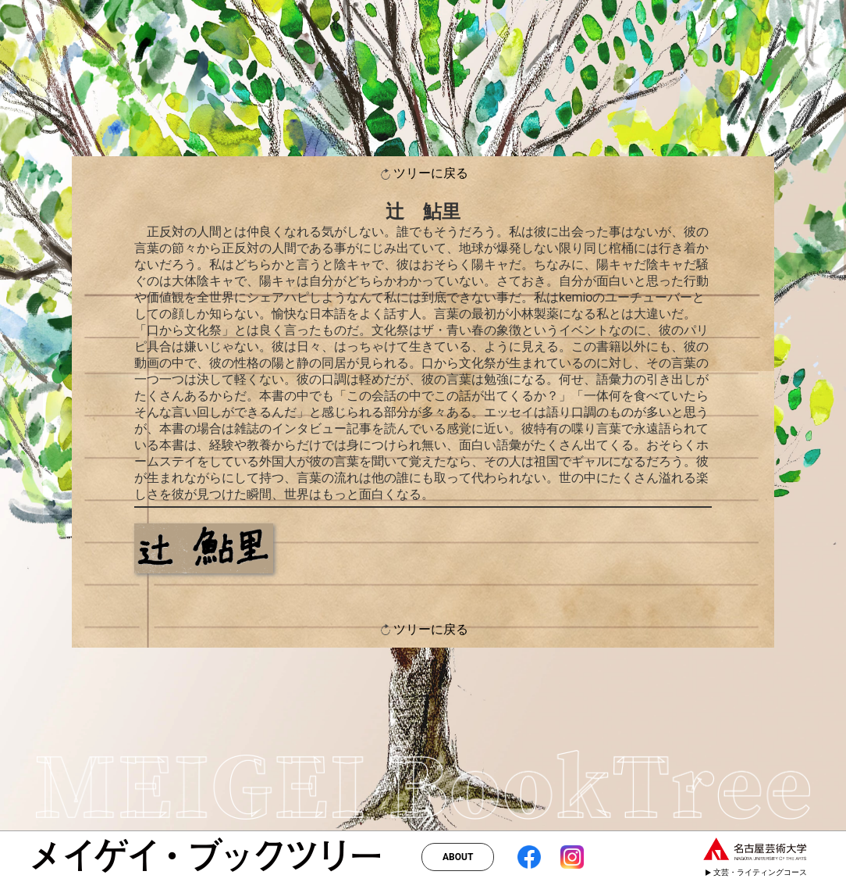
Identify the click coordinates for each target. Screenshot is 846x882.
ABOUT (458, 857)
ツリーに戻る (423, 174)
